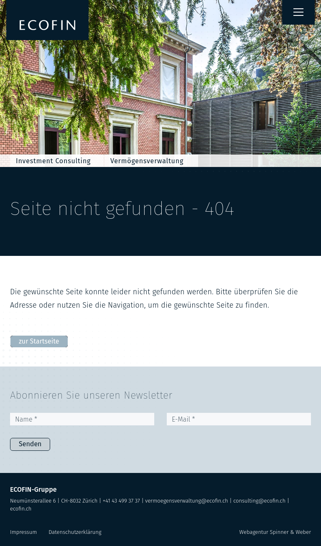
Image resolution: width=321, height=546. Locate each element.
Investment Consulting (53, 161)
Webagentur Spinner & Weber (275, 532)
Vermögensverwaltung (146, 161)
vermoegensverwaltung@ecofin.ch (186, 501)
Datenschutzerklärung (74, 532)
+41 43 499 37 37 (121, 501)
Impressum (23, 532)
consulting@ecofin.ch (259, 501)
